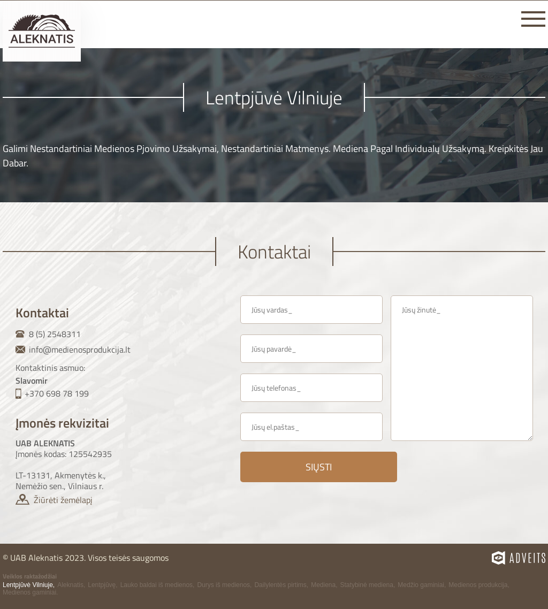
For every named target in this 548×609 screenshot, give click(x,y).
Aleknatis (70, 585)
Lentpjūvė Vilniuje (28, 585)
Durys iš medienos (223, 585)
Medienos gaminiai (29, 592)
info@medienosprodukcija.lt (80, 349)
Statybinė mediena (366, 585)
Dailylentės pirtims (280, 585)
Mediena (323, 585)
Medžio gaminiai (421, 585)
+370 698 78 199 (57, 393)
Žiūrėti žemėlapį (63, 499)
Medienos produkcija (477, 585)
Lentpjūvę (102, 585)
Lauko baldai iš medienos (156, 585)
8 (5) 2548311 (55, 334)
